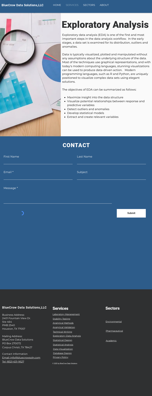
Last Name (84, 156)
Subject (82, 172)
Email (8, 172)
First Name (11, 156)
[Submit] (131, 213)
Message (10, 188)
